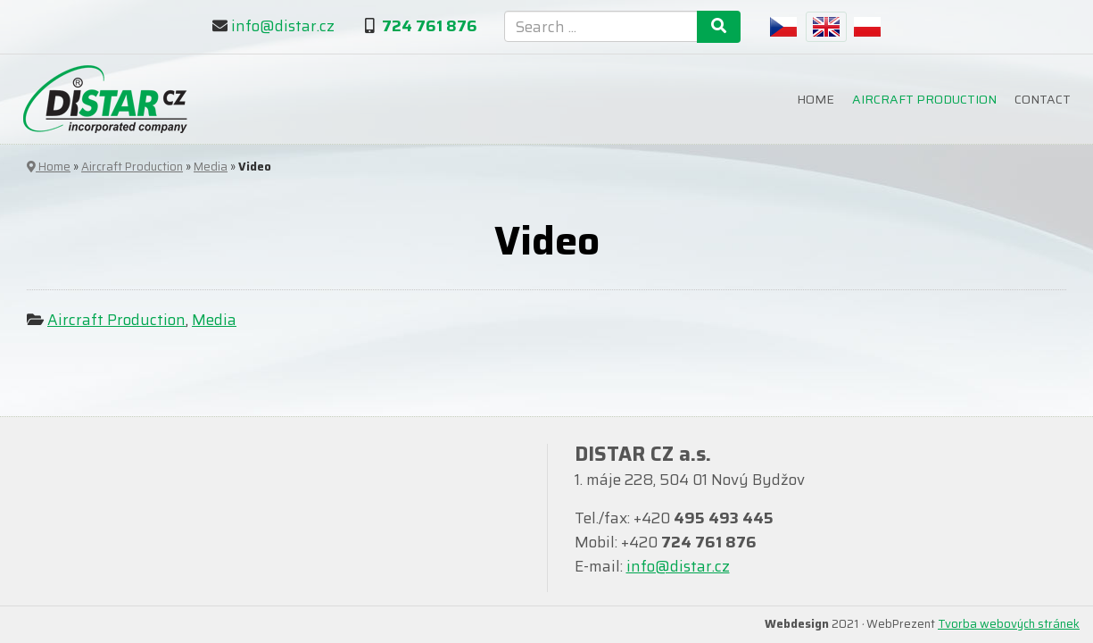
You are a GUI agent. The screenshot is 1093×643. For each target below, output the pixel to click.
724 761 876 (429, 26)
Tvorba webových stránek (1009, 623)
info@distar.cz (283, 26)
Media (211, 166)
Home (815, 99)
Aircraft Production (924, 99)
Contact (1042, 99)
